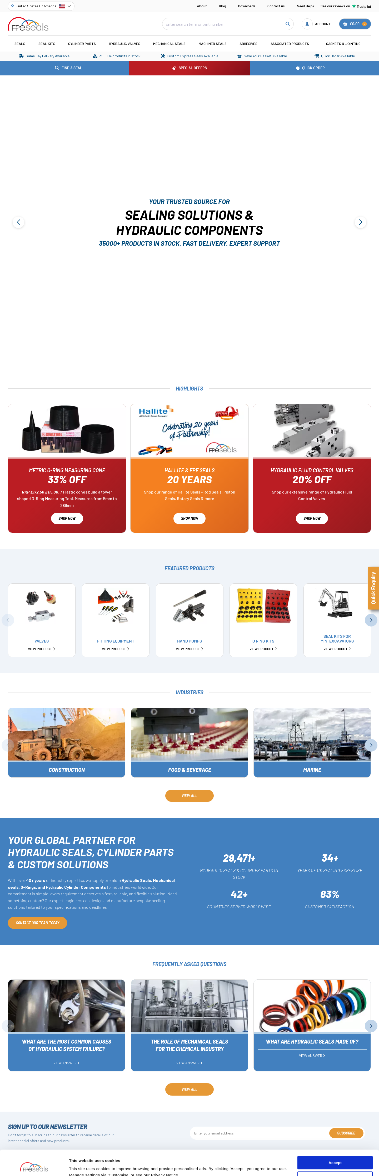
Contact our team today (37, 923)
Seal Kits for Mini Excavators (337, 642)
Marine (312, 770)
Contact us (276, 6)
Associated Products (290, 43)
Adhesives (248, 43)
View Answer (67, 1063)
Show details (81, 1165)
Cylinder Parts (82, 43)
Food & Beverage (189, 770)
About (202, 6)
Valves (41, 644)
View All (189, 795)
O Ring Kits (263, 644)
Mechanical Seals (169, 43)
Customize (335, 1154)
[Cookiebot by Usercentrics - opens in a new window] (34, 1166)
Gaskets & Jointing (343, 43)
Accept (335, 1139)
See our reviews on (346, 6)
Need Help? (306, 6)
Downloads (247, 6)
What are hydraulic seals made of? (312, 1041)
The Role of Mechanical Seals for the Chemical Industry (189, 1045)
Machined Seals (213, 43)
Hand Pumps (189, 644)
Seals (19, 43)
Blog (222, 6)
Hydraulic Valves (124, 43)
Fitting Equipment (115, 644)
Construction (67, 770)
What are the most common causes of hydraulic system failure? (67, 1045)
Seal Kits (46, 43)
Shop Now (67, 518)
